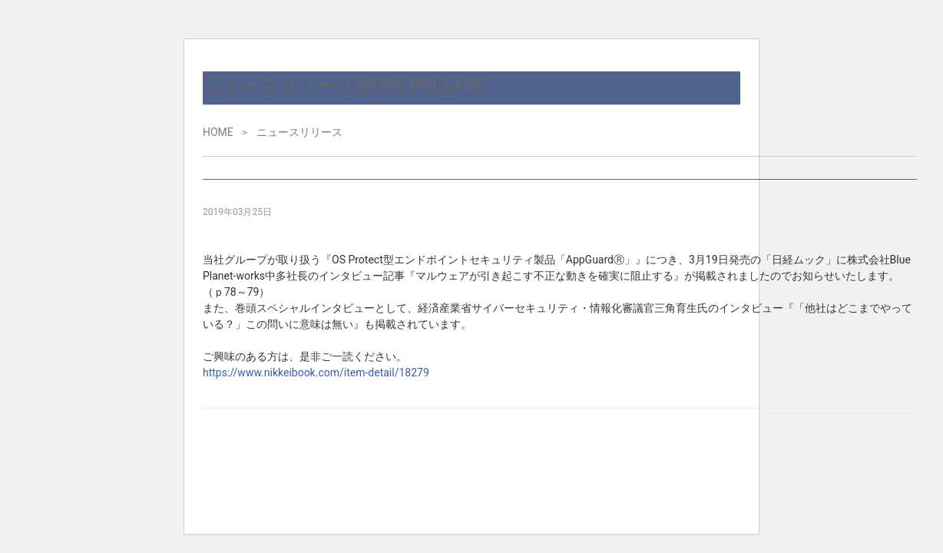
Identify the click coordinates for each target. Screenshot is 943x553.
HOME (218, 132)
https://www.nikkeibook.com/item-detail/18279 (316, 372)
